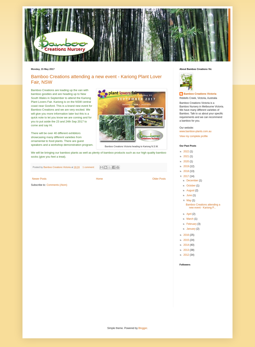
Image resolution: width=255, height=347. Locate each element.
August (190, 190)
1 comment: (89, 167)
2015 (187, 240)
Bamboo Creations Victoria (200, 93)
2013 (187, 249)
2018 (187, 171)
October (191, 185)
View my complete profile (193, 136)
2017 (187, 176)
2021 (187, 156)
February (191, 223)
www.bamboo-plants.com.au (195, 131)
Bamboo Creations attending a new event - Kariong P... (203, 206)
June (189, 195)
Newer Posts (39, 178)
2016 (187, 234)
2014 (187, 244)
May (189, 200)
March (190, 218)
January (191, 228)
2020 (187, 161)
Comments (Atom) (56, 184)
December (192, 180)
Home (99, 178)
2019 (187, 166)
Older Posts (159, 178)
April (189, 213)
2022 (187, 151)
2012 (187, 254)
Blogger (142, 328)
